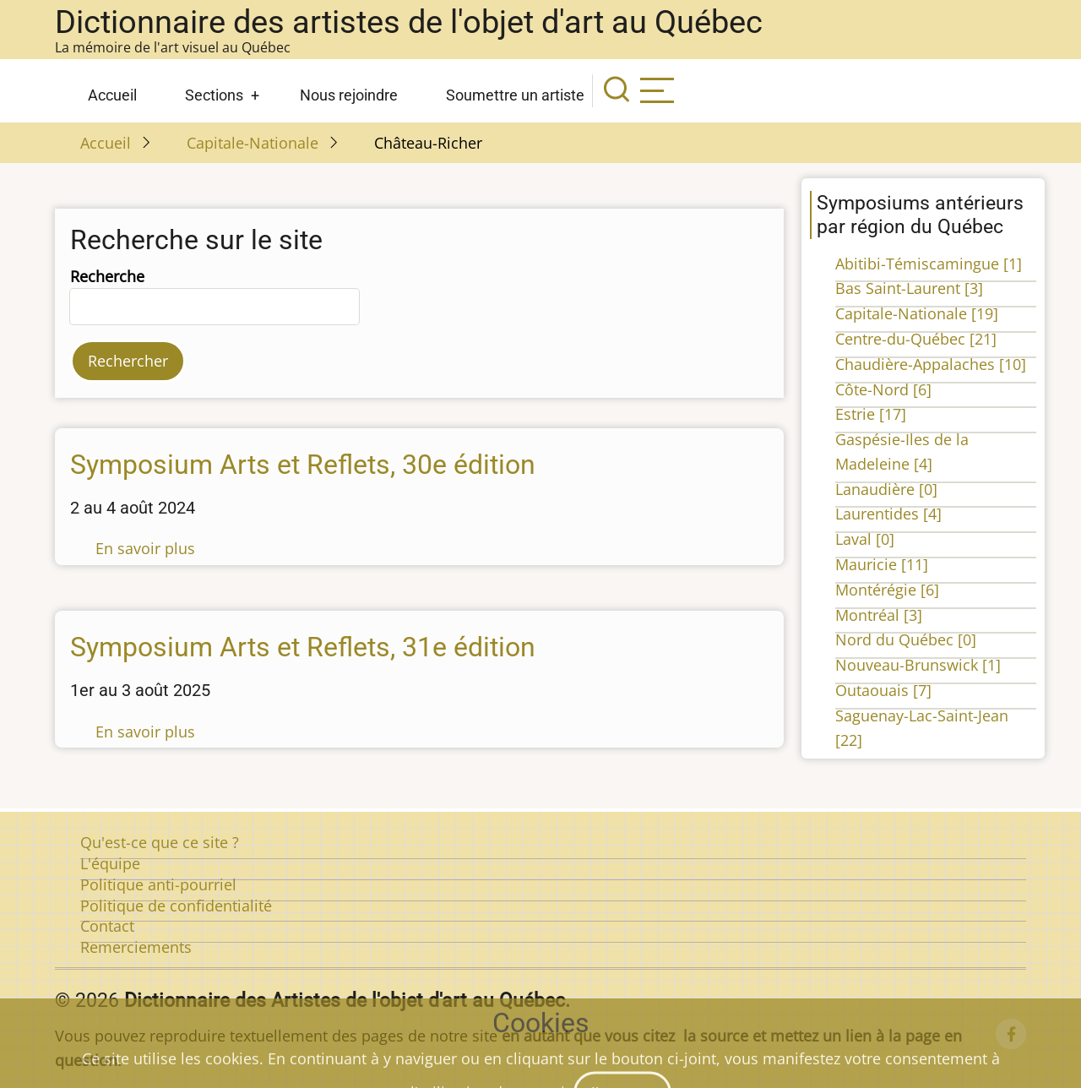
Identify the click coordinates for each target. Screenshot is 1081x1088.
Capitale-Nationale (252, 143)
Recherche (107, 276)
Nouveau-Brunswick (918, 665)
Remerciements (136, 947)
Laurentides (888, 513)
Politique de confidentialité (176, 905)
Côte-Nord (883, 389)
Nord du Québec (905, 639)
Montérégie (887, 589)
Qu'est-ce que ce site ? (159, 842)
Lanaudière (886, 489)
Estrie (870, 414)
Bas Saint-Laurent (909, 288)
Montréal (878, 615)
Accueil (112, 95)
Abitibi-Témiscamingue (928, 263)
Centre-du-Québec (916, 339)
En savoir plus (145, 548)
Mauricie (881, 564)
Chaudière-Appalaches (930, 364)
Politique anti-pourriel (158, 884)
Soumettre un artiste (515, 95)
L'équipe (110, 863)
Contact (107, 926)
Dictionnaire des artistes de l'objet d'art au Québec (409, 22)
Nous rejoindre (349, 95)
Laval (864, 539)
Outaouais (883, 690)
